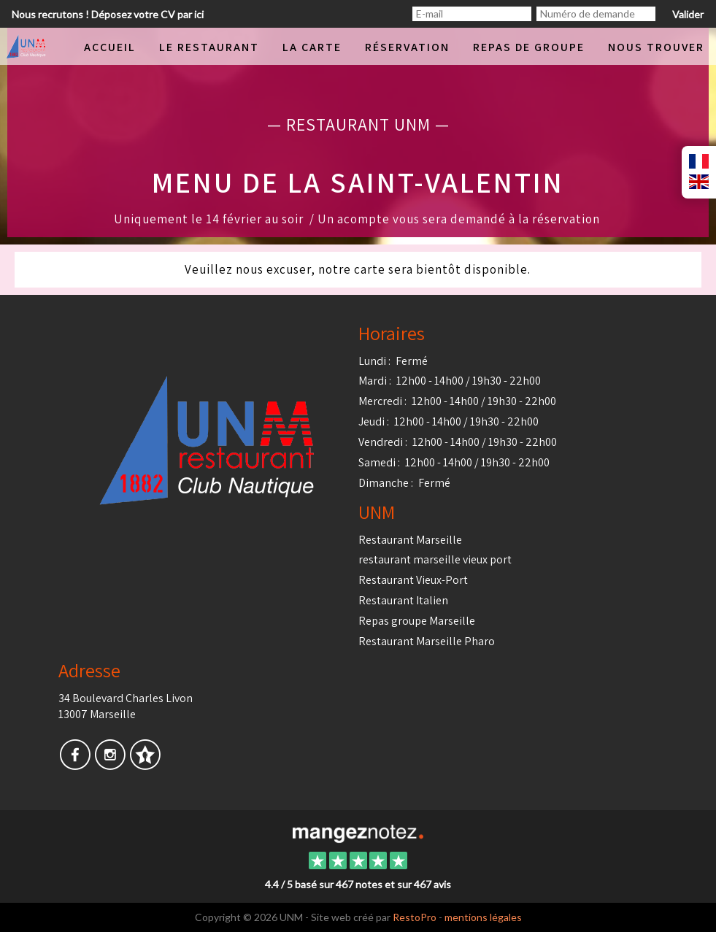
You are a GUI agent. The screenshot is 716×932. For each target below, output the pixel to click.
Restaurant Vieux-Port (413, 580)
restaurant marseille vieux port (435, 559)
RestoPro (414, 917)
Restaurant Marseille (410, 539)
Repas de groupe (529, 47)
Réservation (407, 47)
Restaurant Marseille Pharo (426, 641)
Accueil (110, 47)
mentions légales (483, 917)
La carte (312, 47)
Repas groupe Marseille (416, 620)
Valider (688, 14)
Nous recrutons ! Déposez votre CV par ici (108, 14)
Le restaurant (209, 47)
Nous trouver (656, 47)
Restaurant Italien (403, 600)
